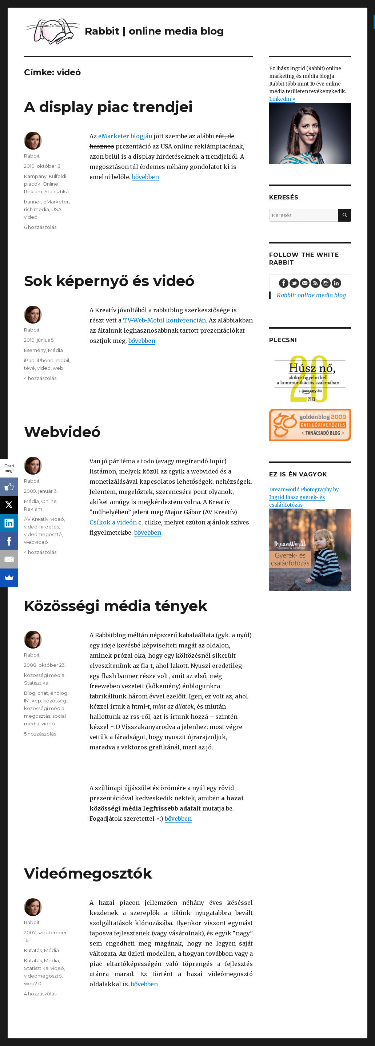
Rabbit (32, 156)
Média (55, 350)
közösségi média (44, 675)
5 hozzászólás (40, 734)
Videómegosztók (88, 873)
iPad (29, 360)
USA (56, 209)
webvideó (36, 542)
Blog (29, 693)
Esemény (35, 350)
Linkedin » (282, 99)
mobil (62, 360)
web (58, 368)
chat (42, 693)
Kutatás (33, 950)
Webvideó (62, 432)
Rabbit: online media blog (311, 295)
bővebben (145, 177)
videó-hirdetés (41, 527)
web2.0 (32, 983)
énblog (58, 693)
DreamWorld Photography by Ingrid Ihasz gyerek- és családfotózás (310, 539)
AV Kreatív (36, 519)
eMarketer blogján (125, 136)
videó (30, 217)
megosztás (37, 716)
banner (32, 202)
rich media (36, 209)
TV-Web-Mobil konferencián (164, 320)
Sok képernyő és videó (109, 281)
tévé (29, 368)
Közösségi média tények (115, 606)
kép (36, 701)
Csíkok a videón (113, 522)
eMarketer (56, 202)
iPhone (45, 360)
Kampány (35, 176)
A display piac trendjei (108, 107)
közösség (54, 701)
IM (26, 701)
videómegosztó (43, 534)
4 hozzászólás (40, 378)
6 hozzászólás (40, 227)
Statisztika (56, 191)
